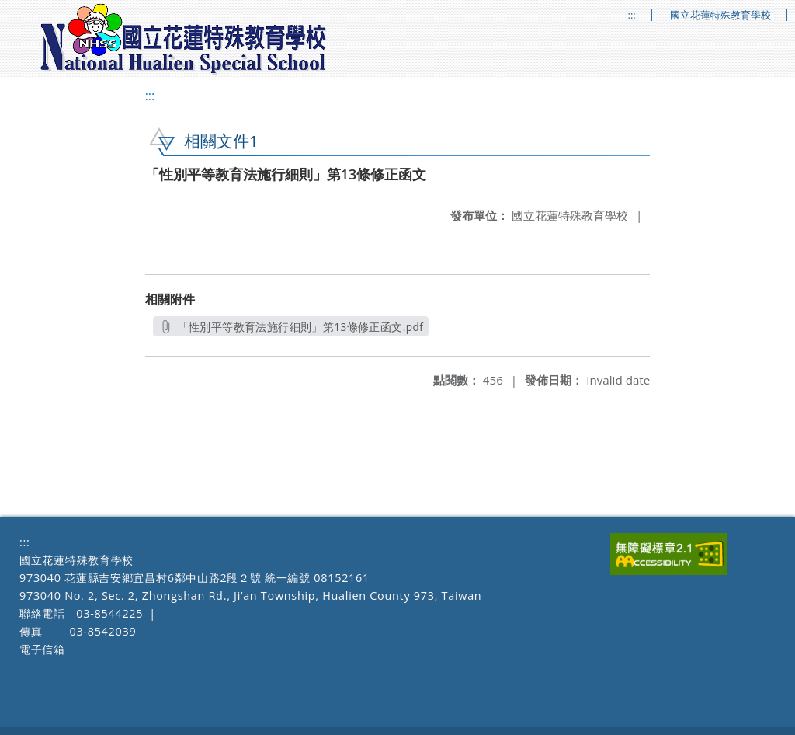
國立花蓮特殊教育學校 (720, 15)
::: (632, 15)
